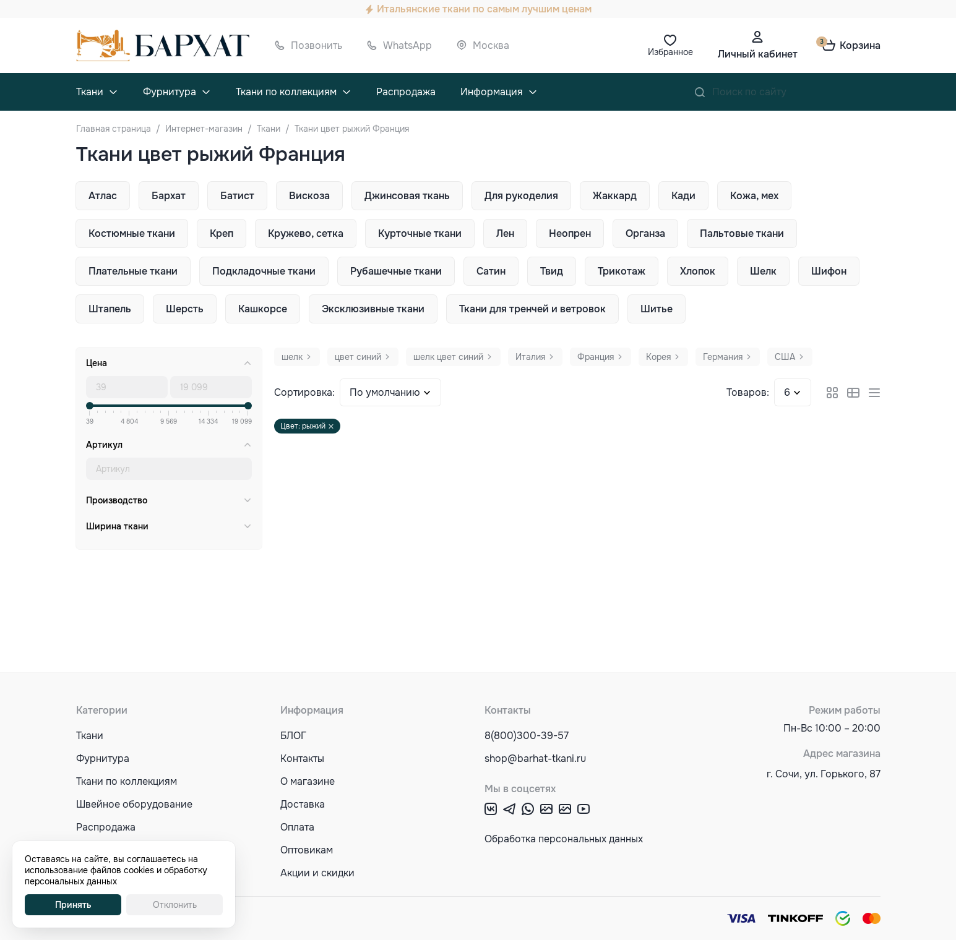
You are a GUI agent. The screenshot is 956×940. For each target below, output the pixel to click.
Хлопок (697, 271)
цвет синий (358, 356)
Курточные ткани (420, 233)
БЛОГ (293, 735)
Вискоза (309, 195)
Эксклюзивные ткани (373, 308)
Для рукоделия (521, 195)
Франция (595, 356)
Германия (723, 356)
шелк (292, 356)
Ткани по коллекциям (286, 91)
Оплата (297, 827)
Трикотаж (621, 271)
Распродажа (406, 91)
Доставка (302, 804)
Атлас (102, 195)
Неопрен (570, 233)
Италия (530, 356)
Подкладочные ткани (264, 271)
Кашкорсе (262, 308)
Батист (237, 195)
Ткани (89, 91)
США (785, 356)
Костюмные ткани (131, 233)
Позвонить (316, 45)
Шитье (656, 308)
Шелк (763, 271)
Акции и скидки (317, 872)
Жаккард (615, 195)
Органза (645, 233)
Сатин (491, 271)
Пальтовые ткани (742, 233)
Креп (221, 233)
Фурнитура (169, 91)
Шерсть (185, 308)
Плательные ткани (133, 271)
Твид (551, 271)
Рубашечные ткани (396, 271)
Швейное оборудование (134, 804)
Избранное (670, 52)
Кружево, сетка (305, 233)
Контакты (302, 758)
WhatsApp (407, 45)
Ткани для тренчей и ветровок (532, 308)
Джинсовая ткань (407, 195)
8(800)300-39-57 (526, 735)
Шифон (828, 271)
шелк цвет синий (448, 356)
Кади (683, 195)
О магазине (307, 781)
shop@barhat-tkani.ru (535, 758)
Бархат (169, 195)
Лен (505, 233)
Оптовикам (306, 850)
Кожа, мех (754, 195)
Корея (658, 356)
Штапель (109, 308)
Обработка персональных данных (563, 838)
